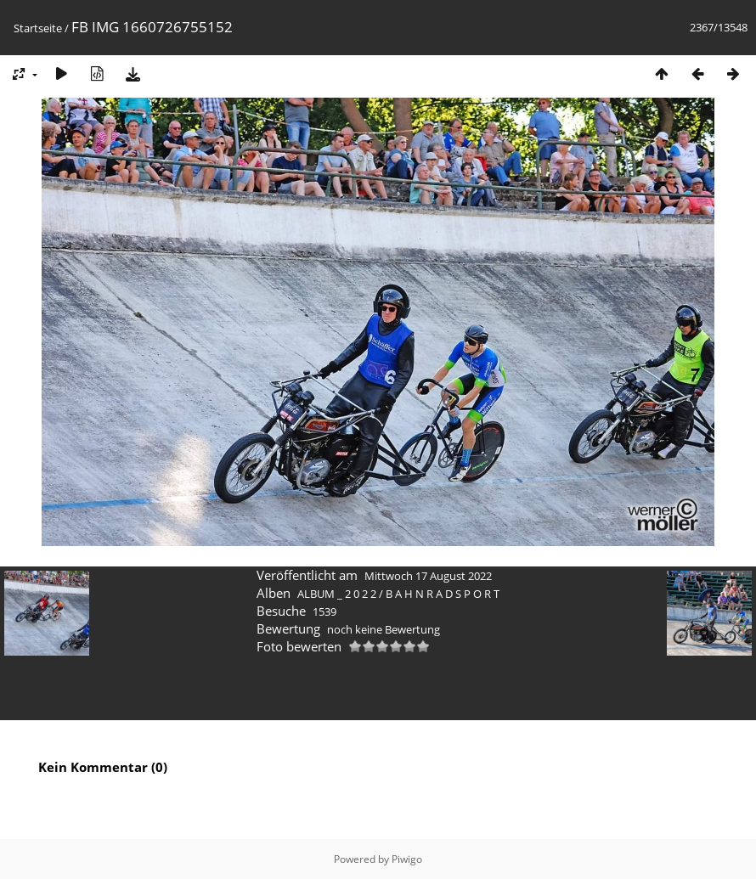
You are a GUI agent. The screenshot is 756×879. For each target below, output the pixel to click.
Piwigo (407, 859)
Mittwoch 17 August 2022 (428, 575)
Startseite (38, 28)
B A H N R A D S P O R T (442, 593)
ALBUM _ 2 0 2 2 (336, 593)
